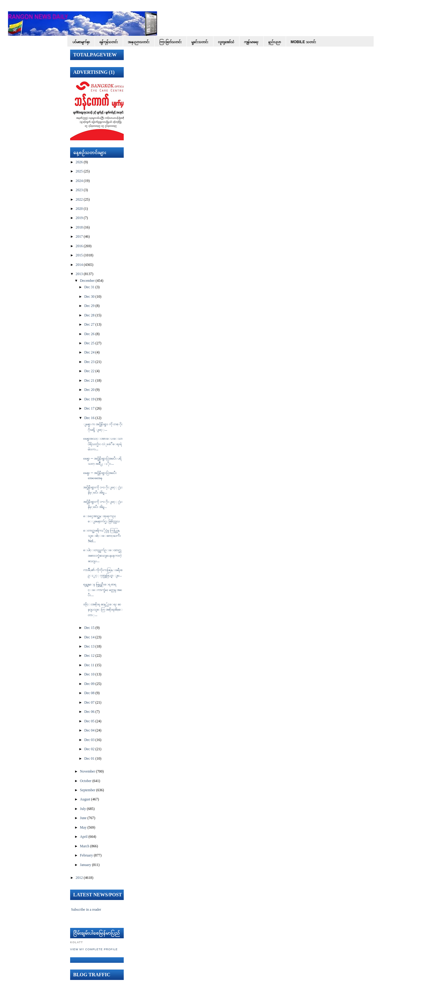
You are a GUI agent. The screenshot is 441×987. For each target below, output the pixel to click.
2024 (79, 181)
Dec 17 (89, 408)
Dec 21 (89, 381)
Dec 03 (89, 740)
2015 (79, 255)
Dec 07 (89, 703)
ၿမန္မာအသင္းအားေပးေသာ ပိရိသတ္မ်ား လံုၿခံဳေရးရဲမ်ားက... (103, 444)
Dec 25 (89, 343)
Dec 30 (89, 297)
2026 (79, 162)
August (85, 799)
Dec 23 (89, 362)
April (84, 837)
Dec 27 (89, 325)
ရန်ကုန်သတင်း (109, 42)
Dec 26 (89, 334)
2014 (79, 265)
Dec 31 (89, 287)
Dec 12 (89, 656)
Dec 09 (89, 684)
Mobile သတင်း (303, 42)
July (83, 809)
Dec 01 (89, 759)
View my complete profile (94, 949)
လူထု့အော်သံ (226, 42)
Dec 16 (89, 418)
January (85, 865)
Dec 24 (89, 352)
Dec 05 (89, 721)
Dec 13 (89, 647)
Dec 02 (89, 749)
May (83, 828)
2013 (79, 274)
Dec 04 (89, 730)
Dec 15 (89, 628)
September (87, 790)
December (87, 281)
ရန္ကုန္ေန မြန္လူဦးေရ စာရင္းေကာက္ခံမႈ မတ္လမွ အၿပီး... (102, 589)
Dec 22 (89, 371)
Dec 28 (89, 315)
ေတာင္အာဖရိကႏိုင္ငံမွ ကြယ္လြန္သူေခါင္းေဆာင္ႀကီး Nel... (102, 535)
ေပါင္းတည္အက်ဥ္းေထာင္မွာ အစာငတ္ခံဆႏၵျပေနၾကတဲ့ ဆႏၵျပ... (102, 555)
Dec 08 (89, 693)
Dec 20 (89, 390)
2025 (79, 171)
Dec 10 (89, 674)
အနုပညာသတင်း (138, 42)
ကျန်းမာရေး (251, 42)
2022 (79, 200)
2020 (79, 209)
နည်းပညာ (274, 42)
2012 (79, 878)
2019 (79, 218)
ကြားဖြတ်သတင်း (170, 42)
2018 (79, 227)
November (87, 771)
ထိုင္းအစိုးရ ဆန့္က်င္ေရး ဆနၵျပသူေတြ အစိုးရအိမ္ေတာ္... (103, 609)
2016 (79, 246)
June (83, 818)
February (86, 855)
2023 (79, 190)
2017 (79, 237)
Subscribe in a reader (86, 910)
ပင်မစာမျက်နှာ (81, 42)
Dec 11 (89, 665)
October (86, 781)
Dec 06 (89, 712)
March (84, 846)
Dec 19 (89, 399)
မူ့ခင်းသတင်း (199, 42)
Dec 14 (89, 637)
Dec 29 (89, 306)
